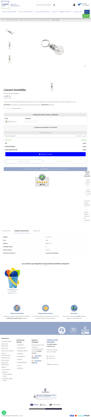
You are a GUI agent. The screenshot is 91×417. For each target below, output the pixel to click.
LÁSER (19, 365)
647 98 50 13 (51, 358)
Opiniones (36, 231)
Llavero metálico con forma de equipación (87, 216)
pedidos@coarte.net (52, 364)
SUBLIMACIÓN (21, 348)
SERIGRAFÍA (20, 345)
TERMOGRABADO (22, 362)
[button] (45, 128)
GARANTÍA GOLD (5, 357)
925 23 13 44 (51, 356)
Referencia (6, 93)
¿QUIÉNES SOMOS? (6, 341)
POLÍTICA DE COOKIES (7, 351)
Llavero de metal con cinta (88, 191)
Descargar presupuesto (24, 161)
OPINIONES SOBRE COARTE (7, 379)
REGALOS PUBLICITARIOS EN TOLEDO (7, 374)
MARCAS (3, 367)
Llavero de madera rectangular (87, 203)
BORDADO (20, 368)
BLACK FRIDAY (6, 369)
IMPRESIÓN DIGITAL (22, 351)
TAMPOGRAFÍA (21, 356)
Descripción (6, 231)
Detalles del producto (22, 231)
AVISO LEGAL (4, 348)
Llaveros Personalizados (52, 253)
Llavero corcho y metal (88, 182)
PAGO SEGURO (5, 360)
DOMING (19, 359)
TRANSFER (20, 353)
